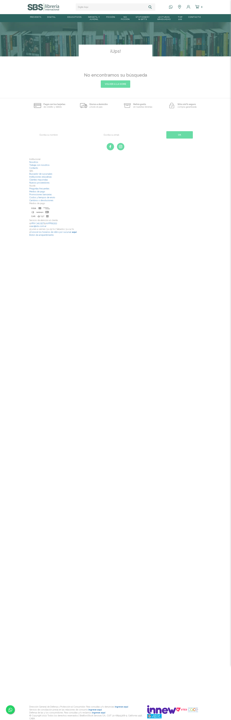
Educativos (74, 17)
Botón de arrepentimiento (41, 235)
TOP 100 (180, 18)
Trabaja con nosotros (39, 165)
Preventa (35, 17)
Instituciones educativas (40, 177)
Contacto (194, 17)
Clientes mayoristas (38, 180)
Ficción (110, 17)
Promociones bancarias (40, 194)
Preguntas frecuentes (39, 188)
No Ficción (125, 18)
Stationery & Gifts (143, 18)
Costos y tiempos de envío (42, 197)
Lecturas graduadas (164, 18)
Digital (51, 17)
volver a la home (115, 84)
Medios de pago (37, 191)
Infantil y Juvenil (94, 18)
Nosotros (33, 162)
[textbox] (111, 7)
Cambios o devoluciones (41, 200)
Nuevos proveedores (39, 183)
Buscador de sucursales (40, 174)
